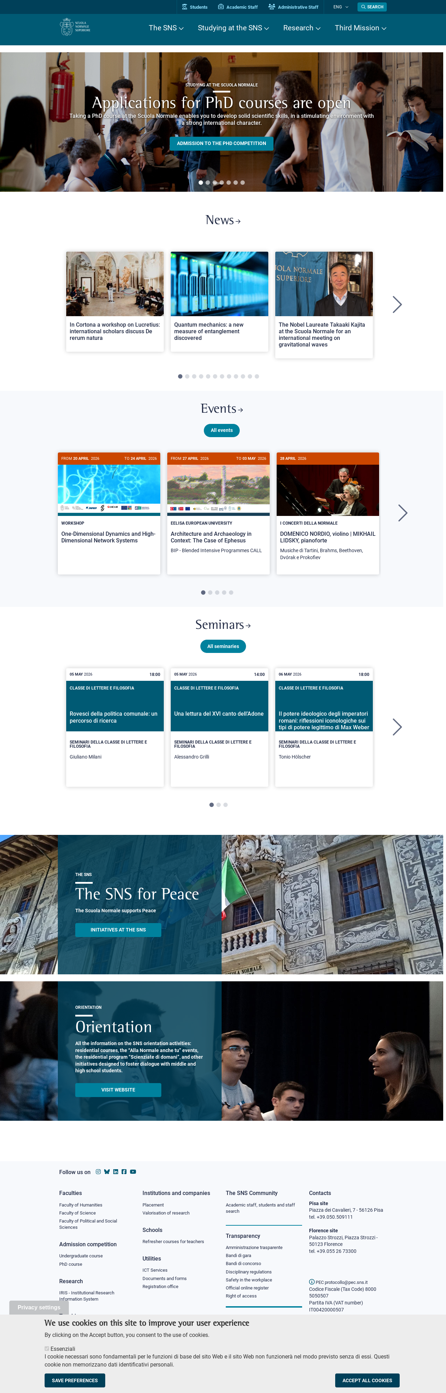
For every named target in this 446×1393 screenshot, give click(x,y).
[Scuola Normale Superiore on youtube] (133, 1172)
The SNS (163, 28)
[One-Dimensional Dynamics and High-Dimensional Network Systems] (109, 510)
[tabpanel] (221, 122)
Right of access (242, 1300)
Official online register (249, 1291)
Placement (154, 1205)
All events (222, 437)
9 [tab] (235, 380)
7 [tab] (242, 183)
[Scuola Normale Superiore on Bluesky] (107, 1172)
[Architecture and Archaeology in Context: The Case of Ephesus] (218, 513)
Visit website (118, 1100)
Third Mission (357, 28)
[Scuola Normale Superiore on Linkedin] (115, 1172)
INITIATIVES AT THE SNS (118, 940)
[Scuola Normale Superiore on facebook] (124, 1172)
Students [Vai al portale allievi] (204, 7)
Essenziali (63, 1349)
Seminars (223, 634)
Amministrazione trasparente (257, 1248)
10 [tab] (242, 380)
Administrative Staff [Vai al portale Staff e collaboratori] (302, 7)
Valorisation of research (168, 1213)
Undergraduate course (83, 1258)
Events (221, 415)
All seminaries (223, 656)
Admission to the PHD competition (221, 143)
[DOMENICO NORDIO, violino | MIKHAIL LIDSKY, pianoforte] (328, 517)
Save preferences (75, 1380)
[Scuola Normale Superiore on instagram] (98, 1172)
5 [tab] (228, 183)
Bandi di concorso (245, 1266)
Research (298, 28)
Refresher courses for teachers (176, 1243)
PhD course (71, 1267)
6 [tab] (235, 183)
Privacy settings (39, 1307)
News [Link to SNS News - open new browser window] (223, 222)
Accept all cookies (367, 1380)
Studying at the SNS (230, 28)
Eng (341, 7)
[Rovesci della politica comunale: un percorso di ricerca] (115, 738)
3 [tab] (214, 183)
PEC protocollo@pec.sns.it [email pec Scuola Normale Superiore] (341, 1282)
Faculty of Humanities (83, 1205)
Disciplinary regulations (251, 1274)
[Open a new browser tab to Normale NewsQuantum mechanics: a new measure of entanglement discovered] (219, 305)
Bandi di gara (240, 1257)
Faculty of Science (78, 1213)
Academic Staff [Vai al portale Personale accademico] (247, 7)
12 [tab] (256, 380)
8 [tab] (228, 380)
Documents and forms (167, 1280)
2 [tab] (207, 183)
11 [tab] (249, 380)
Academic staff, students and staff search (263, 1208)
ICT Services (156, 1272)
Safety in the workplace (251, 1283)
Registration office (162, 1289)
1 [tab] (200, 183)
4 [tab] (221, 183)
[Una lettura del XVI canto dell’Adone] (219, 738)
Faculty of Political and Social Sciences (90, 1225)
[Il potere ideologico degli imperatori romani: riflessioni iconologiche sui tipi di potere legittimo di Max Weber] (324, 738)
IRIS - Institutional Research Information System (89, 1299)
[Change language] (348, 7)
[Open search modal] (372, 7)
